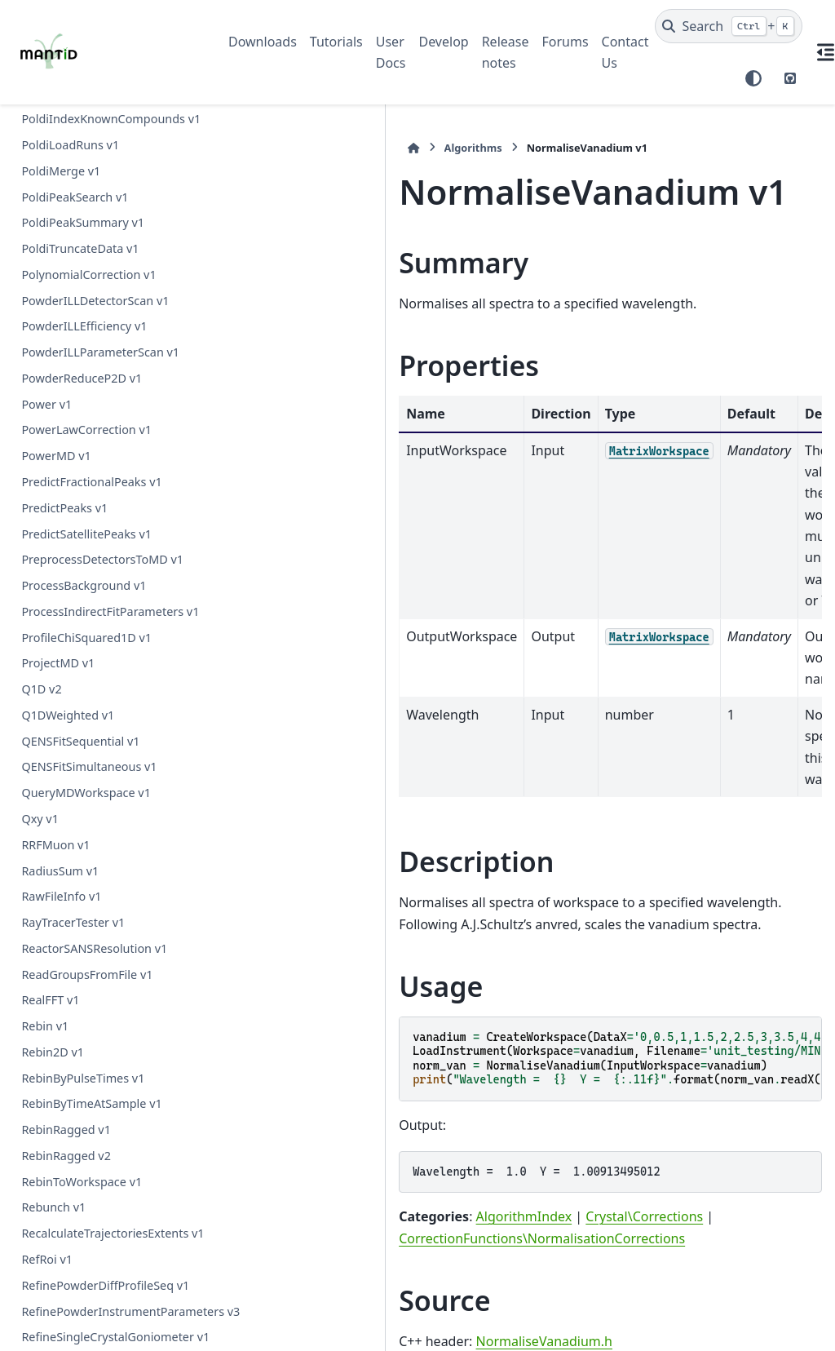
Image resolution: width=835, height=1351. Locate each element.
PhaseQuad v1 (60, 1209)
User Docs (391, 52)
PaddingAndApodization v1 (95, 872)
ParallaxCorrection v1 (80, 898)
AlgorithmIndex (346, 1023)
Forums (564, 42)
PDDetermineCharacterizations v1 (106, 564)
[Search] (728, 26)
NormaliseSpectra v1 (78, 173)
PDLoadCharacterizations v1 (98, 652)
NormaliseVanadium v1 (87, 251)
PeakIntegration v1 (73, 976)
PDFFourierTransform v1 (88, 601)
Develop (443, 42)
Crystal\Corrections (467, 1023)
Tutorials (336, 42)
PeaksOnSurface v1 (74, 1079)
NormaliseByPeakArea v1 (90, 121)
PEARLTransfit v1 (67, 730)
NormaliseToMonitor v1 (86, 199)
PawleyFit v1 (55, 951)
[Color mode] (753, 78)
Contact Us (625, 52)
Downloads (262, 42)
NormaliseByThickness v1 (91, 147)
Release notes (505, 52)
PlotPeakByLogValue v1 (85, 1261)
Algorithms (296, 147)
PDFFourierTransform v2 (88, 627)
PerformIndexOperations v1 (98, 1184)
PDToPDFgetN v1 (67, 704)
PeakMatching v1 (68, 1028)
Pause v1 (45, 924)
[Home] (236, 148)
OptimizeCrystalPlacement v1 (102, 354)
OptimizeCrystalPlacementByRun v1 (108, 390)
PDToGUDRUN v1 (68, 678)
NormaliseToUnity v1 (78, 225)
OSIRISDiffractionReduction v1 (104, 303)
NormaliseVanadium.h (366, 1147)
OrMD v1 (45, 451)
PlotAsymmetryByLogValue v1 (103, 1235)
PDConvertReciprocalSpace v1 (103, 530)
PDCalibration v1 (67, 477)
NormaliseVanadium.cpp (371, 1184)
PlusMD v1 (50, 1313)
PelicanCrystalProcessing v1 (97, 1132)
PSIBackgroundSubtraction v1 (103, 756)
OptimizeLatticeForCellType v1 (104, 426)
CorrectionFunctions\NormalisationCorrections (365, 1044)
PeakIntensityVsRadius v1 (91, 1002)
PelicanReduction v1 (76, 1158)
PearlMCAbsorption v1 (82, 1106)
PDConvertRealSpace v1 (86, 504)
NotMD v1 (49, 277)
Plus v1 (40, 1288)
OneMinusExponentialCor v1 (100, 329)
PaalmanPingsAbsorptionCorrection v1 (106, 791)
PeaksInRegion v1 (70, 1054)
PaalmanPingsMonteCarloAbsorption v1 (109, 837)
